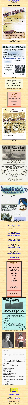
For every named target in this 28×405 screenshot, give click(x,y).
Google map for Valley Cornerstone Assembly (14, 240)
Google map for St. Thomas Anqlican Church (14, 245)
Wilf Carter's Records (16, 0)
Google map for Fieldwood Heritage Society (14, 257)
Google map (10, 41)
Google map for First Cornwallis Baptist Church (14, 238)
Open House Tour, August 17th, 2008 (14, 225)
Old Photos (18, 394)
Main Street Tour (15, 394)
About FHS (19, 0)
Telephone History (14, 1)
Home (8, 0)
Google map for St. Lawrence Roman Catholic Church (14, 253)
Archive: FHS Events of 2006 (14, 389)
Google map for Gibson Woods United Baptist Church (14, 235)
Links (16, 1)
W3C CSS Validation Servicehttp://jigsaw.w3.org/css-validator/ (18, 398)
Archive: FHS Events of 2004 (14, 390)
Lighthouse (10, 0)
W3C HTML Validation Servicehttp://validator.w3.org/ (10, 398)
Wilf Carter (13, 0)
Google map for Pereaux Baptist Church (14, 242)
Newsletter (10, 394)
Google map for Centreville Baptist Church (14, 233)
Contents (12, 394)
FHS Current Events (14, 391)
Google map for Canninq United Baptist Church (14, 247)
